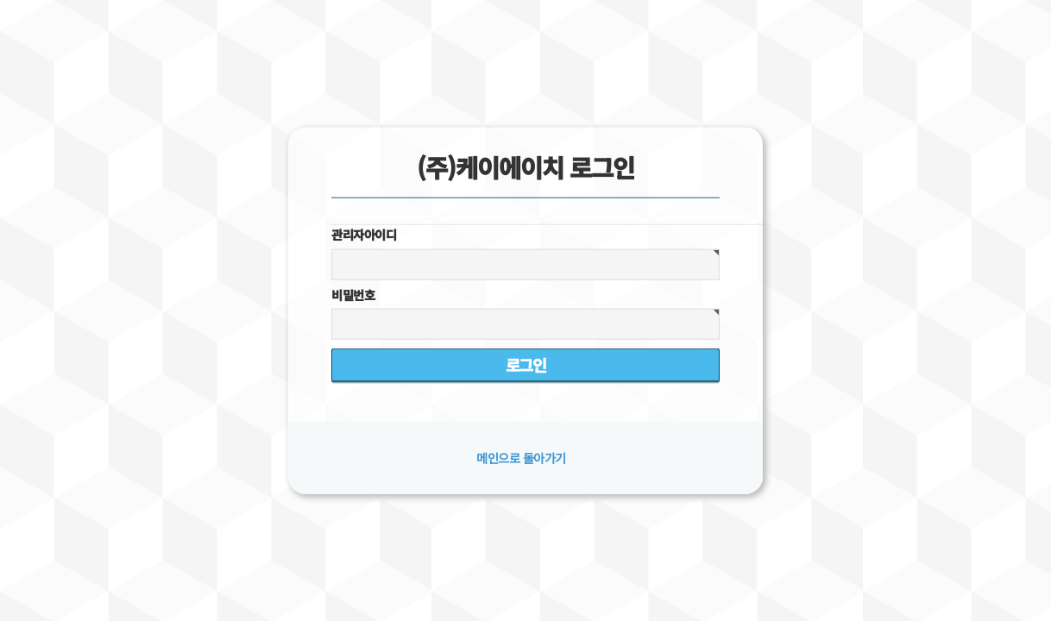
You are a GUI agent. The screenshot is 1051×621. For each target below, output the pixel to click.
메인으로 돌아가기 (521, 457)
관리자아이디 (363, 234)
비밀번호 (352, 294)
